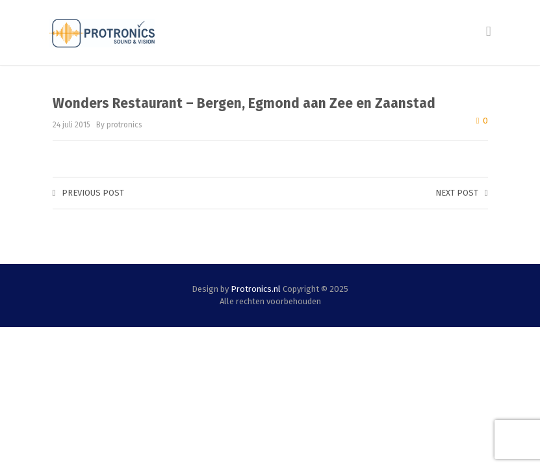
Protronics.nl (256, 289)
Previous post (89, 193)
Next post (461, 193)
